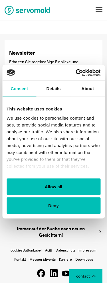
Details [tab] (54, 88)
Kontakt (20, 259)
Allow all (53, 186)
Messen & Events (42, 259)
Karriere (65, 259)
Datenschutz (65, 250)
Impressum (87, 250)
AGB (48, 250)
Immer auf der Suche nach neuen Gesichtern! (59, 231)
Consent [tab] (19, 88)
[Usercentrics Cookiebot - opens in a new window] (76, 72)
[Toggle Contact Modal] (85, 276)
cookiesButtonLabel (26, 250)
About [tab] (87, 88)
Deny (53, 205)
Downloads (84, 259)
